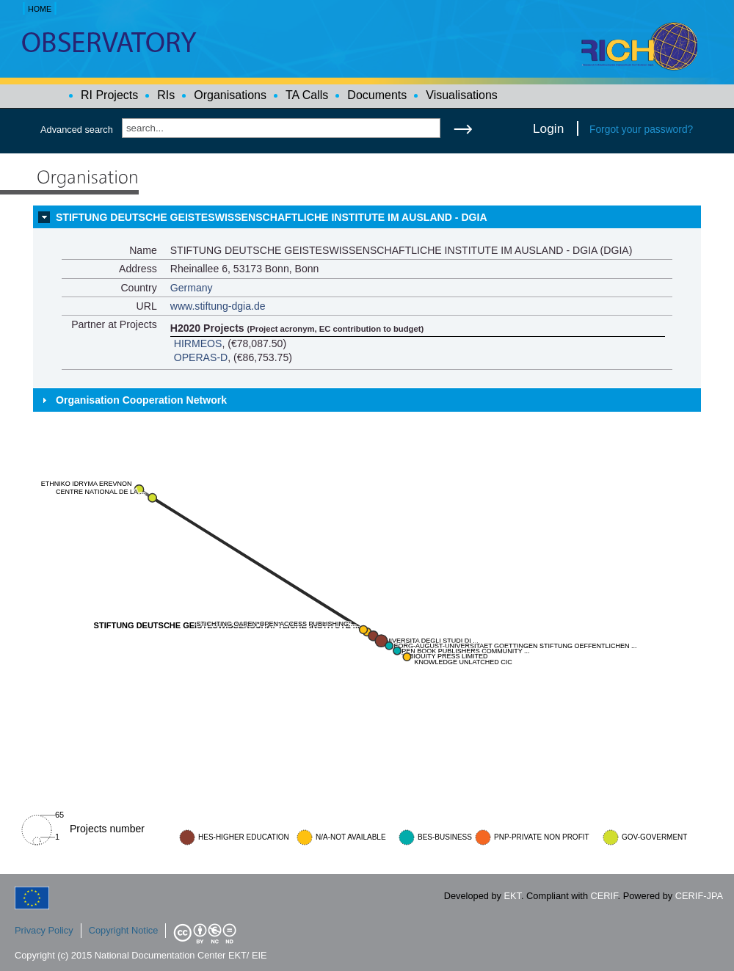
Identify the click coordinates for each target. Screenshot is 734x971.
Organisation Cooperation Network (141, 400)
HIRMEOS (198, 343)
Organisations (230, 95)
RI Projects (109, 95)
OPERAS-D (201, 357)
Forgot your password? (641, 129)
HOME (39, 8)
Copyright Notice (124, 930)
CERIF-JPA (699, 895)
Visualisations (462, 95)
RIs (166, 95)
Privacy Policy (44, 930)
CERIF (604, 895)
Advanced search (76, 129)
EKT (512, 895)
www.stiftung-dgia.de (218, 306)
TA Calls (307, 95)
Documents (377, 95)
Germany (191, 288)
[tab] (367, 217)
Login (548, 128)
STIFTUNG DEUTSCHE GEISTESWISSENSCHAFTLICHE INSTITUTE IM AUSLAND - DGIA (271, 217)
